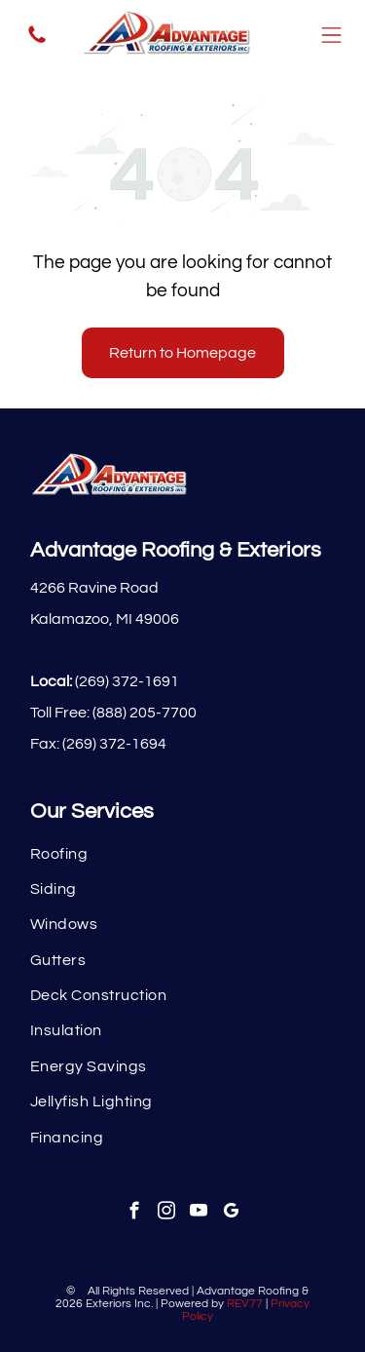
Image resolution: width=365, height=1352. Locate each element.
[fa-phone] (37, 41)
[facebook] (134, 1213)
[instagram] (166, 1213)
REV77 (245, 1303)
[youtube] (198, 1213)
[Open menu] (331, 35)
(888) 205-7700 (144, 712)
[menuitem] (182, 852)
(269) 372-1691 (127, 681)
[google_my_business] (230, 1213)
